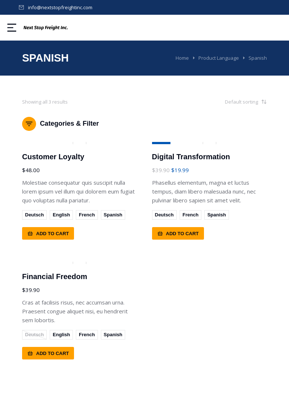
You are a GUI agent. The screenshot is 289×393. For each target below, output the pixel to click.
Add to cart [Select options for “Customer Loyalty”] (48, 233)
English (61, 215)
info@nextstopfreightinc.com (60, 7)
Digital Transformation (191, 157)
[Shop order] (230, 102)
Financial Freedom (54, 276)
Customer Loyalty (53, 157)
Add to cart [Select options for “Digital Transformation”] (178, 233)
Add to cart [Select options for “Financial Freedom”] (48, 353)
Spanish (113, 215)
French (87, 215)
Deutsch (34, 215)
